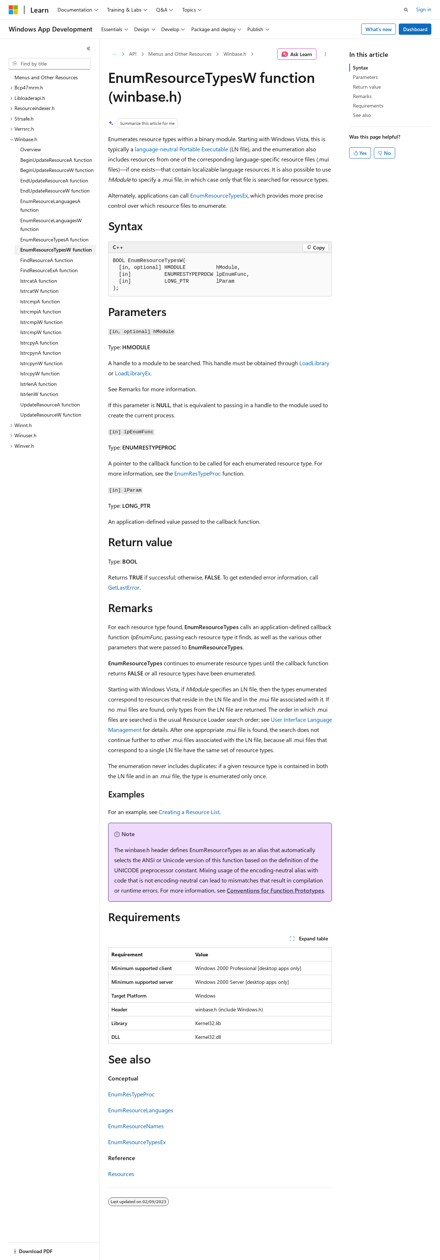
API (133, 53)
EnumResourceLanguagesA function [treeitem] (50, 206)
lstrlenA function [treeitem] (38, 383)
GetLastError (124, 587)
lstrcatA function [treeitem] (38, 280)
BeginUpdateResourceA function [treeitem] (56, 159)
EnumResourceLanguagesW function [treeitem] (51, 225)
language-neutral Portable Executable (181, 149)
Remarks (362, 96)
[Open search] (406, 9)
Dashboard (415, 29)
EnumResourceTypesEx (219, 195)
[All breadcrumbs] (114, 54)
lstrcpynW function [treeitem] (41, 363)
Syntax (360, 67)
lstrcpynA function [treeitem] (40, 352)
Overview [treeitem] (30, 149)
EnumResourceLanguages (140, 1110)
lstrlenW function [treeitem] (39, 394)
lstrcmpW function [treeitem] (40, 332)
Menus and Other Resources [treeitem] (46, 77)
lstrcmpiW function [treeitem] (41, 322)
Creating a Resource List (189, 812)
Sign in (423, 9)
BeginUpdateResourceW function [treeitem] (57, 170)
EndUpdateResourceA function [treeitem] (54, 180)
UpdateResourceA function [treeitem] (50, 404)
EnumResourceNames (136, 1126)
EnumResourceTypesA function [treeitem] (54, 239)
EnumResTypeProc (197, 473)
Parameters (365, 76)
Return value (367, 86)
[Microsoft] (13, 9)
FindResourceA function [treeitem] (46, 260)
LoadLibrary (314, 363)
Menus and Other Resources (180, 53)
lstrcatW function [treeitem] (39, 290)
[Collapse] (88, 48)
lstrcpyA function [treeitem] (39, 342)
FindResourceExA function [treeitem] (49, 270)
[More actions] (325, 54)
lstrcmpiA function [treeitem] (40, 311)
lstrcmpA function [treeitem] (40, 301)
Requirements (368, 105)
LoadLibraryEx (132, 373)
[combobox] (49, 63)
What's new (379, 29)
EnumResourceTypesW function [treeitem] (56, 249)
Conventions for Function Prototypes (275, 890)
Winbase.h (234, 53)
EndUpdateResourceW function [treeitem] (55, 190)
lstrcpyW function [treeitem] (40, 373)
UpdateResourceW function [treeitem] (50, 414)
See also (362, 114)
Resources (121, 1173)
